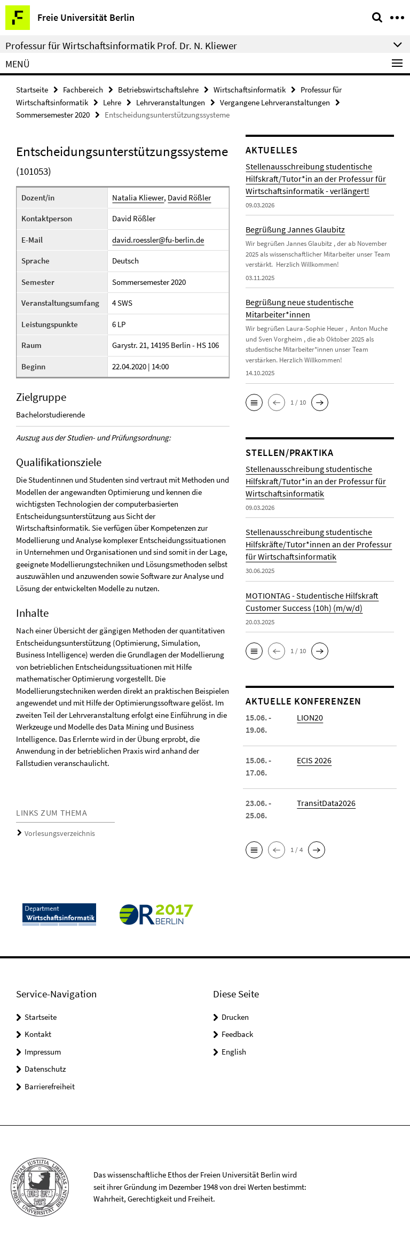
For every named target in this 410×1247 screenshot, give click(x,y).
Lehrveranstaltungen (170, 101)
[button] (254, 401)
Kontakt (38, 1032)
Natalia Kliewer (137, 196)
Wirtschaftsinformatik (250, 89)
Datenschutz (45, 1067)
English (234, 1050)
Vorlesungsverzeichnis (56, 831)
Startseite (32, 89)
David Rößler (188, 196)
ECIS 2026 (314, 758)
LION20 (310, 715)
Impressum (43, 1050)
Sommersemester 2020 (53, 113)
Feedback (237, 1032)
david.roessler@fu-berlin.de (158, 238)
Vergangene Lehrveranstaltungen (275, 101)
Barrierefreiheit (50, 1085)
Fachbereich (83, 89)
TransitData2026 (326, 801)
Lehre (112, 101)
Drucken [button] (235, 1015)
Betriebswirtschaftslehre (158, 89)
